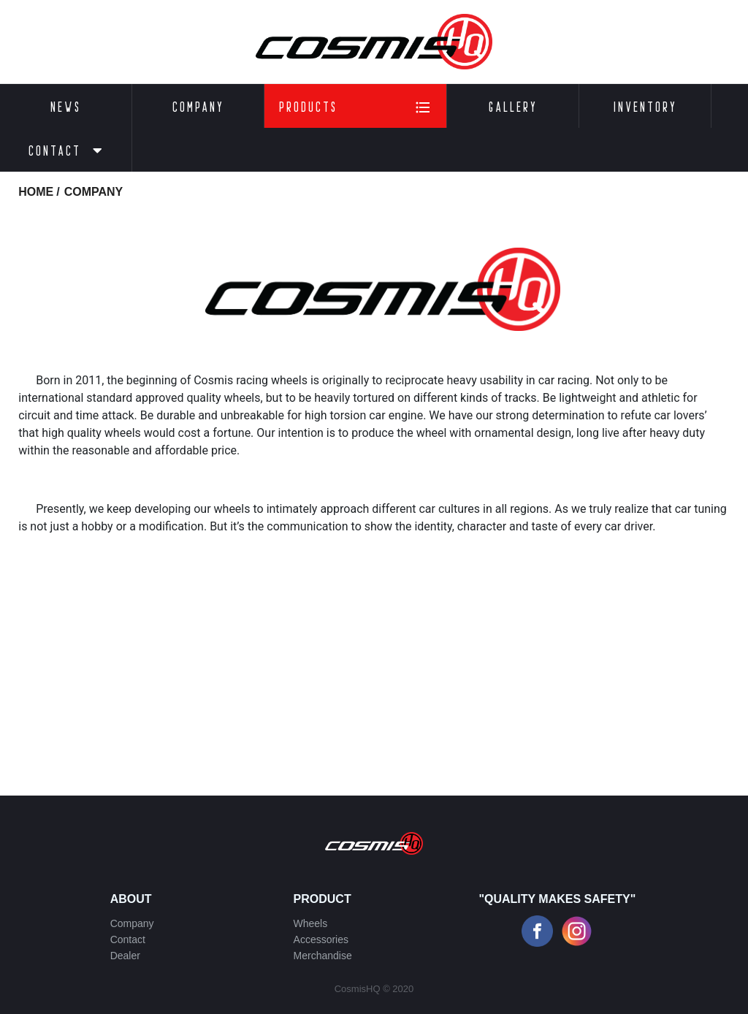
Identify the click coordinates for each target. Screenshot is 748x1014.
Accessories (321, 939)
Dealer (125, 955)
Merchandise (323, 955)
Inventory (645, 106)
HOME (35, 192)
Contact (66, 150)
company (93, 192)
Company (198, 106)
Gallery (513, 106)
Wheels (311, 923)
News (65, 106)
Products (355, 107)
